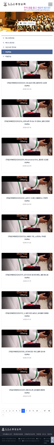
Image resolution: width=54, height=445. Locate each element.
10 (37, 410)
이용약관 (38, 434)
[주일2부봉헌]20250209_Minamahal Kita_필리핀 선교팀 (27, 160)
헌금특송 (8, 52)
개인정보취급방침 (18, 434)
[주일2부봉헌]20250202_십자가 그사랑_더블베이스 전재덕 (27, 198)
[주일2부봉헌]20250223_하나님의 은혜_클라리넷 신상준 (27, 83)
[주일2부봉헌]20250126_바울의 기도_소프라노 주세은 (27, 236)
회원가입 (49, 434)
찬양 (24, 23)
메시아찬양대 (9, 38)
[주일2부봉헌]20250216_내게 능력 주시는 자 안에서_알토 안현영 (27, 121)
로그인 (44, 434)
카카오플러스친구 (7, 434)
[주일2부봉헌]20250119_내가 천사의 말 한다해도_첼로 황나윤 (27, 275)
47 (45, 410)
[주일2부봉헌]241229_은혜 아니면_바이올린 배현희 (27, 390)
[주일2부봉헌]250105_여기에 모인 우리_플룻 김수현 (27, 352)
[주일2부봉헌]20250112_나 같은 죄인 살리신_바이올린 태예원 (27, 313)
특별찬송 (8, 56)
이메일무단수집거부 (29, 434)
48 (49, 410)
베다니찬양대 (9, 42)
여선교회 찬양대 (10, 47)
